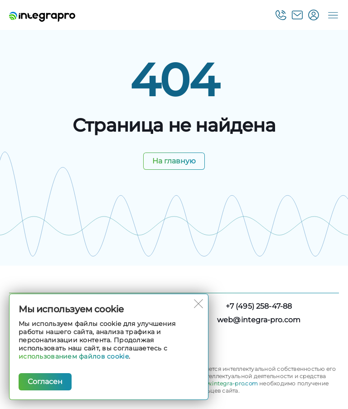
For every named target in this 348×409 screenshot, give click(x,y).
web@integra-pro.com (258, 319)
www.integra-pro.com (227, 383)
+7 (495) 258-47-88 (259, 306)
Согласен (45, 381)
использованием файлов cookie (74, 356)
